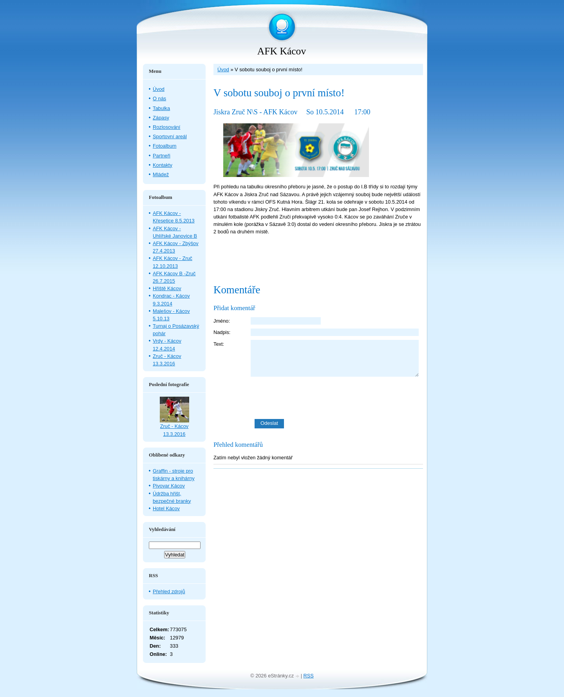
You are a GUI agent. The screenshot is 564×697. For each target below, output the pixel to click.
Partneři (161, 156)
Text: (218, 344)
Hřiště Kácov (167, 288)
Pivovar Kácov (169, 486)
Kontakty (162, 165)
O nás (159, 98)
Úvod (223, 69)
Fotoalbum (164, 146)
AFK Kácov (281, 51)
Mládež (161, 174)
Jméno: (221, 321)
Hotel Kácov (166, 508)
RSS (309, 676)
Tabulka (161, 108)
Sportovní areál (170, 136)
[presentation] (336, 398)
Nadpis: (221, 332)
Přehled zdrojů (169, 591)
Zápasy (161, 118)
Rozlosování (166, 127)
